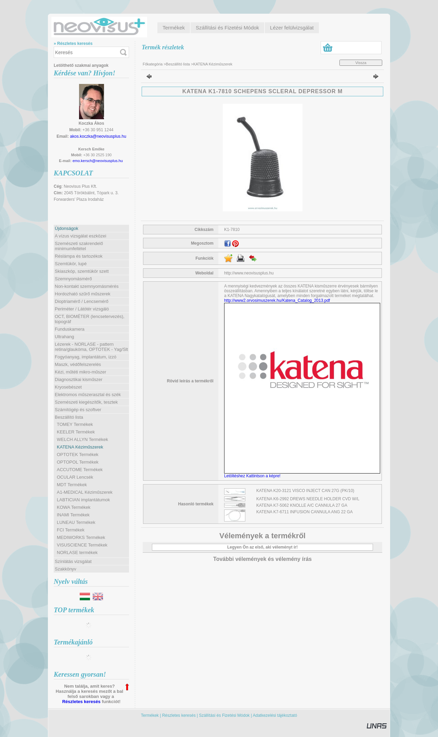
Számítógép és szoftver (78, 409)
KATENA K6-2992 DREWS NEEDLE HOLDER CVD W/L (307, 498)
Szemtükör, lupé (71, 263)
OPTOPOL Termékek (78, 462)
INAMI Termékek (73, 514)
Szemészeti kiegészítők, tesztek (86, 402)
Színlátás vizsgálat (73, 561)
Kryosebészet (68, 387)
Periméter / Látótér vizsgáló (82, 308)
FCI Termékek (71, 529)
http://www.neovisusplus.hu (249, 273)
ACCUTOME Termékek (80, 469)
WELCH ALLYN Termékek (82, 439)
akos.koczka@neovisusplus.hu (98, 136)
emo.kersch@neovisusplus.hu (98, 161)
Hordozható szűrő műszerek (83, 293)
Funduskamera (70, 329)
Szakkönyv (65, 569)
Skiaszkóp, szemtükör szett (82, 271)
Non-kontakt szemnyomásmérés (86, 286)
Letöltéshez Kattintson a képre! (253, 476)
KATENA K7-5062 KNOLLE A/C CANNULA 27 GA (301, 505)
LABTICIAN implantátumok (83, 499)
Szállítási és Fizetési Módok (224, 715)
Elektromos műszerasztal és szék (88, 394)
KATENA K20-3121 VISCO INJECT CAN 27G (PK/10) (305, 490)
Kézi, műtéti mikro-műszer (80, 371)
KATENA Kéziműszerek (80, 447)
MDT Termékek (72, 484)
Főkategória (153, 64)
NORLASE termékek (77, 552)
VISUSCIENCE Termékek (82, 545)
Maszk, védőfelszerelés (78, 364)
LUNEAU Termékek (76, 522)
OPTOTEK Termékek (78, 454)
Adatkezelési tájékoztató (275, 715)
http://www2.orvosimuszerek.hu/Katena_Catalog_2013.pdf (277, 300)
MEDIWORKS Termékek (81, 537)
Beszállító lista (178, 64)
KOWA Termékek (73, 507)
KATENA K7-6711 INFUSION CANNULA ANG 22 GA (304, 511)
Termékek (150, 715)
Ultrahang (64, 336)
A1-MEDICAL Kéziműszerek (85, 492)
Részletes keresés (81, 701)
